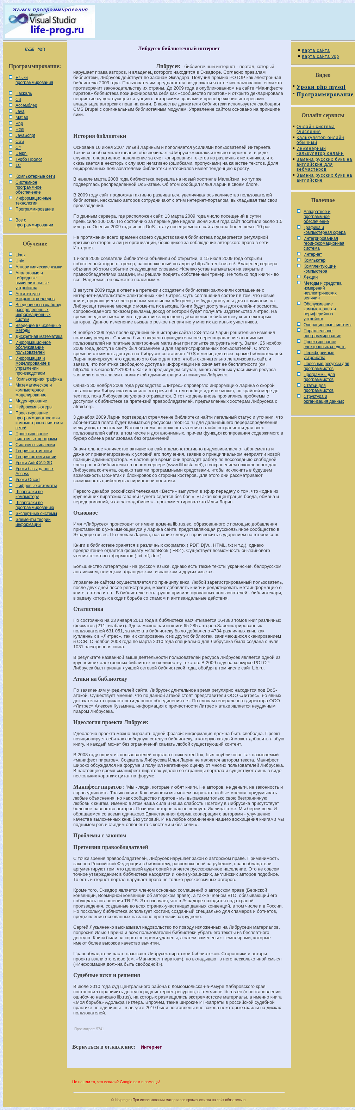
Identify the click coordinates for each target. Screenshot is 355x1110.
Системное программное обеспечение (28, 187)
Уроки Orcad (27, 479)
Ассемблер (26, 105)
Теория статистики (33, 450)
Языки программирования (34, 80)
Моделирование (31, 401)
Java (19, 111)
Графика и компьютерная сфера (325, 230)
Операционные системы (327, 324)
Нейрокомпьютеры (33, 407)
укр (41, 48)
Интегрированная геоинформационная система (324, 243)
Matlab (21, 117)
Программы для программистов (319, 377)
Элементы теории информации (33, 522)
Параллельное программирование (322, 333)
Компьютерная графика (38, 379)
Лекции (311, 277)
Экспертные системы (36, 513)
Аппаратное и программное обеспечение (317, 216)
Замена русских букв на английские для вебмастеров (324, 164)
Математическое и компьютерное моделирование (33, 390)
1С (18, 165)
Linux (20, 255)
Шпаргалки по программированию (34, 505)
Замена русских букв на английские (324, 178)
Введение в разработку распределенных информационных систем (38, 312)
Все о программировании (34, 223)
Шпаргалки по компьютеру (29, 494)
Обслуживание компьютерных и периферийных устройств (320, 311)
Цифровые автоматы (36, 485)
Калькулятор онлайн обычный (320, 140)
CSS (19, 141)
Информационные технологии (33, 201)
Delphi (21, 153)
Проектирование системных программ (36, 436)
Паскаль (23, 93)
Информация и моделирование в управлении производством (32, 366)
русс (29, 48)
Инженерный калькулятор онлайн (320, 151)
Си (18, 99)
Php (19, 123)
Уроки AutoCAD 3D (33, 462)
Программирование (34, 209)
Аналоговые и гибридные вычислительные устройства (32, 280)
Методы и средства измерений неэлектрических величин (323, 291)
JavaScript (25, 135)
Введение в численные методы (38, 328)
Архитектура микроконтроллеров (35, 296)
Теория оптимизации (35, 456)
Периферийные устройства (319, 355)
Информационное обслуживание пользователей (33, 347)
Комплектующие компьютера (320, 269)
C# (18, 147)
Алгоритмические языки (38, 267)
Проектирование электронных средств (324, 344)
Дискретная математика (38, 336)
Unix (19, 261)
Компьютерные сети (35, 176)
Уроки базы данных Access (34, 471)
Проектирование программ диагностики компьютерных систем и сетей (39, 420)
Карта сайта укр (320, 56)
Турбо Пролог (28, 159)
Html (19, 129)
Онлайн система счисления (316, 129)
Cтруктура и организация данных (324, 399)
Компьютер (314, 260)
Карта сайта (316, 50)
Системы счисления (35, 444)
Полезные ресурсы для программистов (326, 366)
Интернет (151, 1047)
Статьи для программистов (319, 388)
